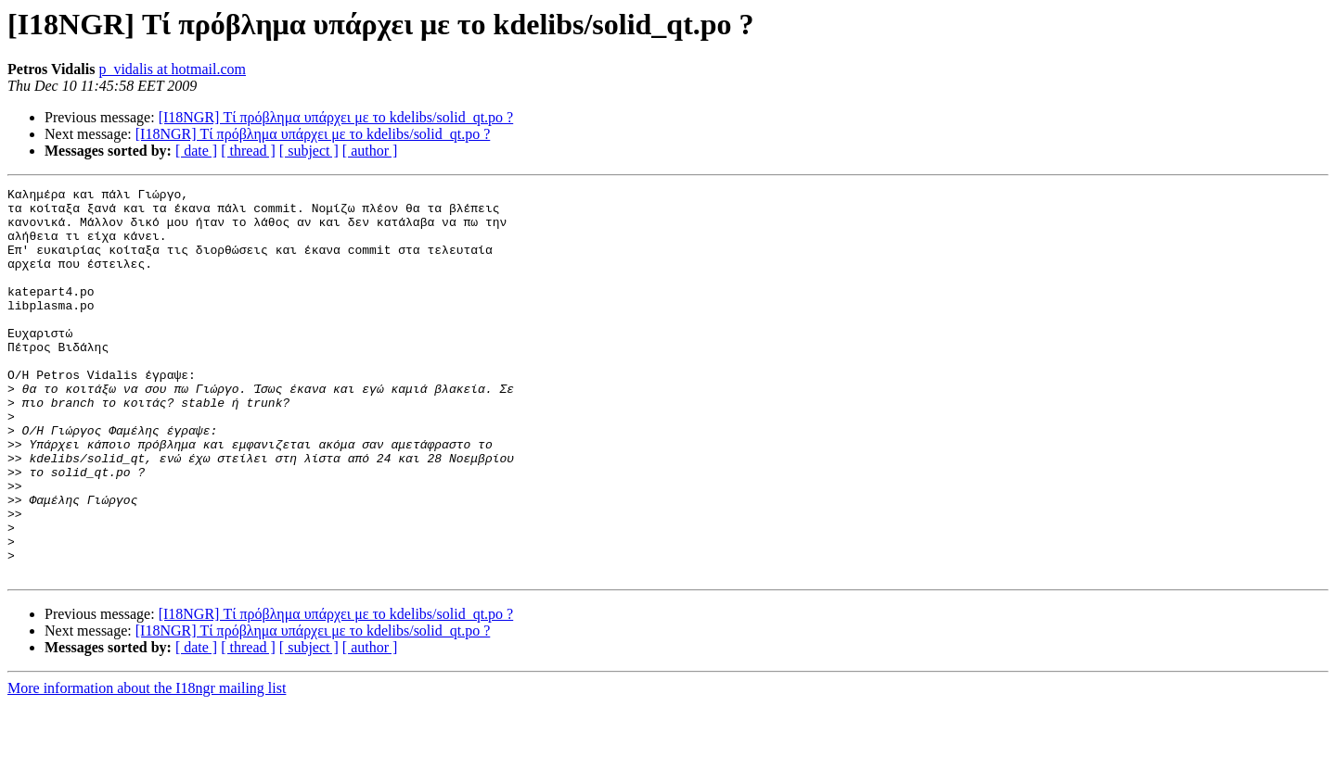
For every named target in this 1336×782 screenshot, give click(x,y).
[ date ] (196, 150)
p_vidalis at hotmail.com (172, 69)
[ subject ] (309, 150)
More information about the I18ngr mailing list (146, 766)
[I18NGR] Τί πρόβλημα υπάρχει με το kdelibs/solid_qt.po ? (336, 117)
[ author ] (370, 150)
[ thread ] (248, 150)
